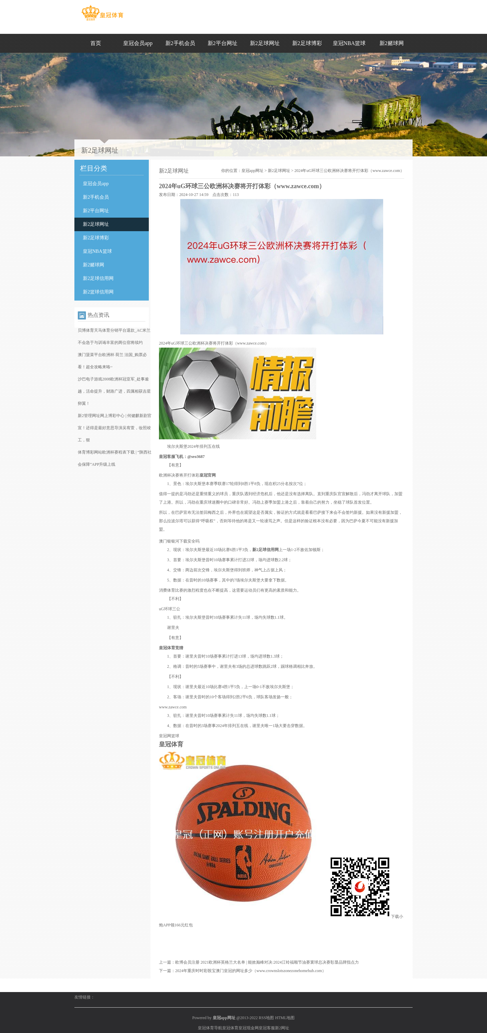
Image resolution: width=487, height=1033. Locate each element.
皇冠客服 (267, 1028)
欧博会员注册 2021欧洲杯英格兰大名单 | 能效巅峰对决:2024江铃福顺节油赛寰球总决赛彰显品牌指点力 (267, 962)
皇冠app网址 (252, 170)
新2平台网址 (222, 43)
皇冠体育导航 (210, 1028)
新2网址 (282, 1028)
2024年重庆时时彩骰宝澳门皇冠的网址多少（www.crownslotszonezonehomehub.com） (250, 970)
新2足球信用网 (98, 278)
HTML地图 (285, 1017)
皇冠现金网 (248, 1028)
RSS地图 (266, 1017)
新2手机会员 (180, 43)
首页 (95, 43)
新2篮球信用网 (98, 291)
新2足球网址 (265, 43)
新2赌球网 (391, 43)
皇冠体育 (230, 1028)
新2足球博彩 (307, 43)
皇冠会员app (138, 43)
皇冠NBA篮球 (349, 43)
